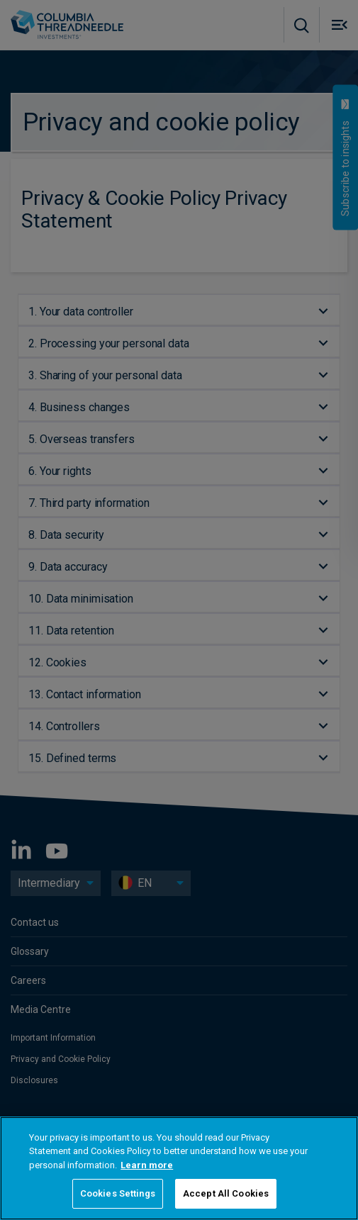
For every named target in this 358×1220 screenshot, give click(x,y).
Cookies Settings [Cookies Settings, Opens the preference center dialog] (117, 1193)
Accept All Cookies (226, 1193)
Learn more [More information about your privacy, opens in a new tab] (147, 1165)
